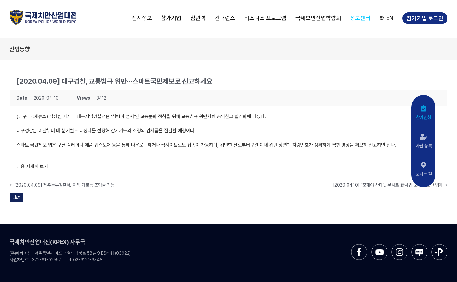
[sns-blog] (419, 246)
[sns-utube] (379, 246)
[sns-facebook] (359, 246)
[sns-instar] (399, 246)
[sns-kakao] (439, 246)
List (16, 197)
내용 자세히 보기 (32, 166)
